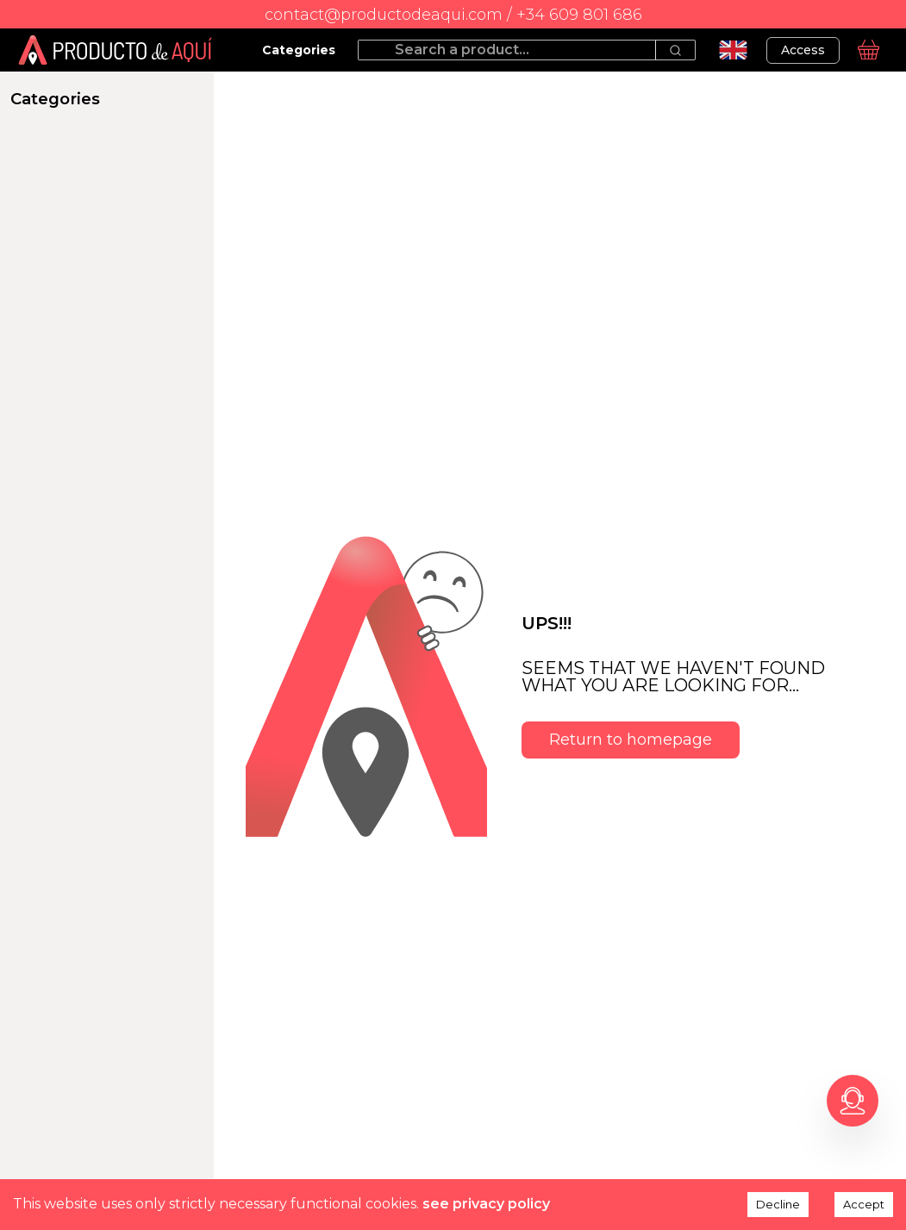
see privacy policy (486, 1204)
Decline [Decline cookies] (778, 1204)
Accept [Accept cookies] (863, 1204)
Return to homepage (630, 739)
